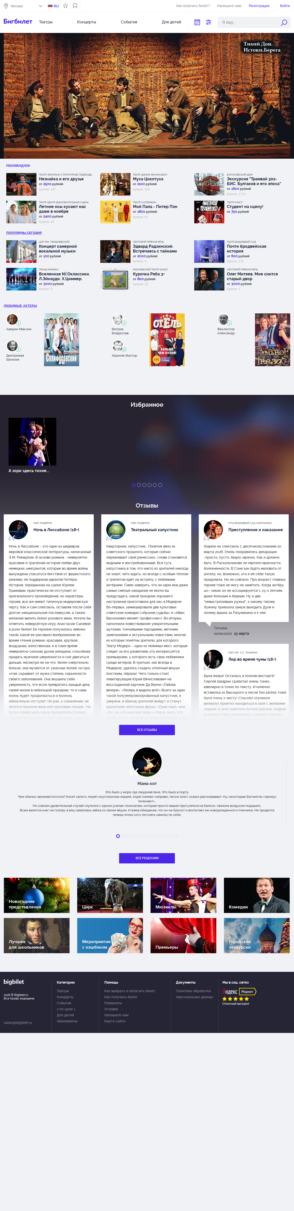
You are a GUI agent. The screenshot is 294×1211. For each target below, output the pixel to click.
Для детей (171, 22)
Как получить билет (120, 997)
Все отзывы (147, 730)
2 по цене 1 (66, 1009)
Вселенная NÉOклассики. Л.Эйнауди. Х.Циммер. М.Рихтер (64, 276)
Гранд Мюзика (49, 269)
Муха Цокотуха (148, 179)
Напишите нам (229, 6)
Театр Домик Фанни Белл (150, 174)
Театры (46, 22)
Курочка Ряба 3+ (149, 274)
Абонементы (67, 1021)
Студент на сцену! (245, 206)
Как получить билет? (193, 6)
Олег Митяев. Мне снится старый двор (252, 276)
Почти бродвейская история (246, 249)
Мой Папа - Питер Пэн (155, 206)
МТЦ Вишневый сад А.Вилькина (250, 523)
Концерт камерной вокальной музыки (58, 249)
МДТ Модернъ (42, 523)
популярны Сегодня (24, 233)
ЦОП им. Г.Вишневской (54, 241)
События (129, 22)
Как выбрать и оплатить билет (129, 991)
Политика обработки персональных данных (194, 994)
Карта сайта (114, 1021)
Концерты (86, 22)
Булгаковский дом (240, 174)
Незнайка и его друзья (61, 179)
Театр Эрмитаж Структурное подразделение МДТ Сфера (66, 174)
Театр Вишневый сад (241, 241)
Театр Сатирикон (144, 202)
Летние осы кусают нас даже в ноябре (62, 209)
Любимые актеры (20, 306)
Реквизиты (113, 1003)
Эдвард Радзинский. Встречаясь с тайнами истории (155, 249)
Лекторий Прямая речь (148, 241)
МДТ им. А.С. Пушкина (243, 652)
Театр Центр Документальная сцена (64, 202)
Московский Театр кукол (150, 269)
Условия (111, 1009)
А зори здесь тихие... (29, 470)
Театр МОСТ (234, 202)
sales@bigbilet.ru (18, 1023)
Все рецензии (147, 858)
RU (56, 6)
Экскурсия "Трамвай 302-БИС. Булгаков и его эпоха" (254, 181)
